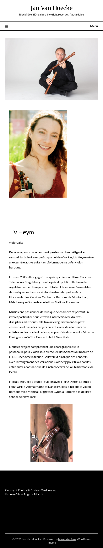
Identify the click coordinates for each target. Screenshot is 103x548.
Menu (94, 26)
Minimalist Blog (67, 539)
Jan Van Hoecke (52, 8)
